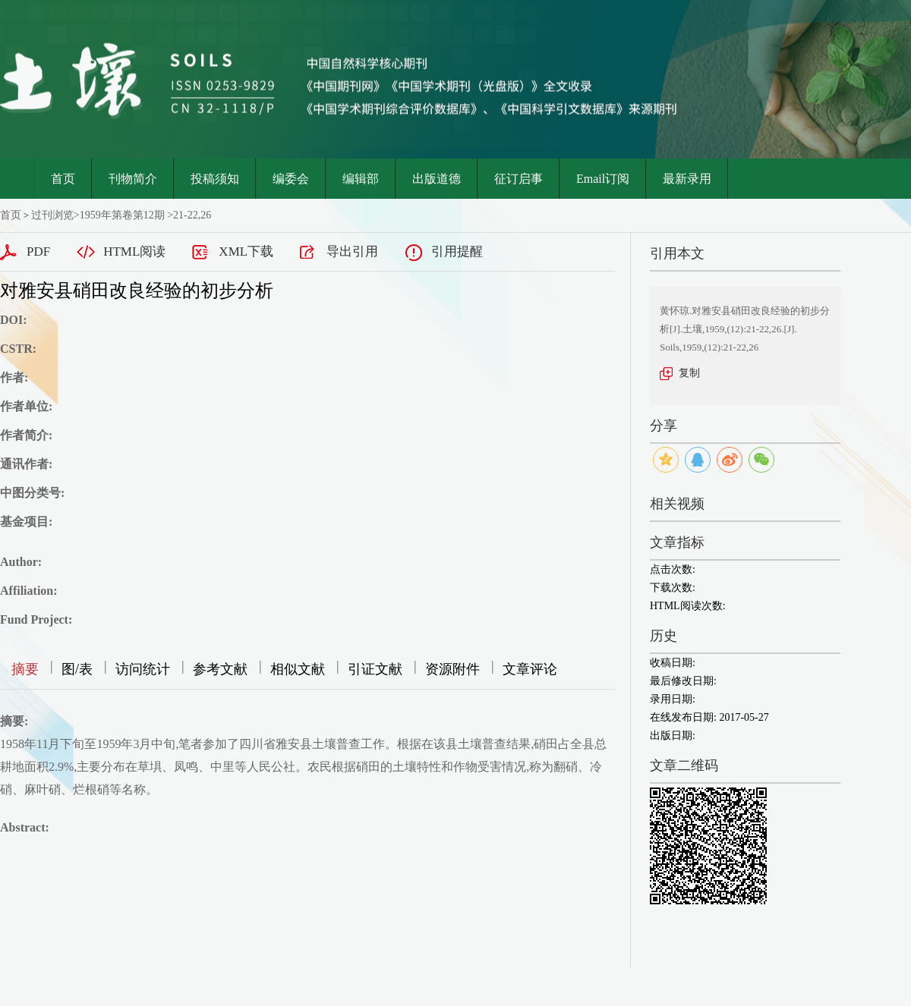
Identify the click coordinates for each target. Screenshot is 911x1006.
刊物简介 (133, 178)
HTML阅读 (134, 251)
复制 (689, 373)
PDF (38, 251)
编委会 (291, 178)
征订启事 (518, 178)
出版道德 (436, 178)
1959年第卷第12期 (122, 215)
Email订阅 (602, 178)
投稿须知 (215, 178)
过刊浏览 (52, 215)
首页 (63, 178)
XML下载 (246, 251)
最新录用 (687, 178)
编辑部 (360, 178)
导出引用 (352, 251)
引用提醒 (457, 251)
